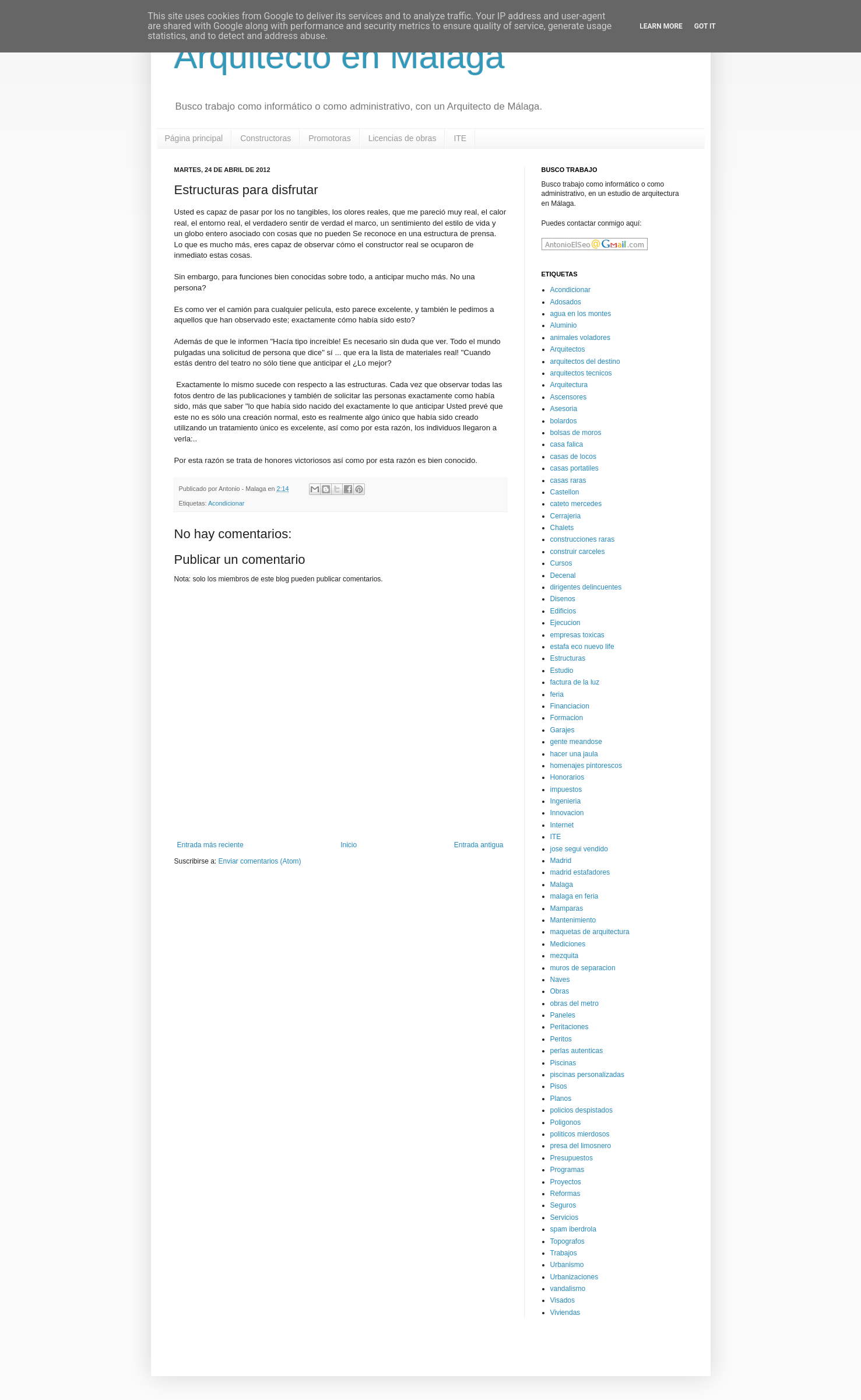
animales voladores (580, 338)
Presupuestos (571, 1158)
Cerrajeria (565, 516)
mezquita (564, 956)
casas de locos (573, 456)
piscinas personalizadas (587, 1075)
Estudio (562, 670)
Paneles (562, 1015)
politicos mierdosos (580, 1134)
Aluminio (563, 325)
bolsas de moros (576, 433)
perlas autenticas (576, 1051)
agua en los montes (581, 314)
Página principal (194, 138)
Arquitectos (567, 349)
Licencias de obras (402, 138)
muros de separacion (583, 968)
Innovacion (567, 813)
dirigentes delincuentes (586, 587)
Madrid (561, 861)
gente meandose (576, 742)
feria (557, 694)
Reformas (565, 1194)
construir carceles (577, 552)
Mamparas (567, 908)
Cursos (561, 563)
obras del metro (574, 1003)
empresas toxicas (577, 635)
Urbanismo (567, 1265)
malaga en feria (574, 896)
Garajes (562, 730)
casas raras (568, 480)
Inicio (348, 845)
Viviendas (565, 1312)
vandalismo (568, 1289)
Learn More (661, 26)
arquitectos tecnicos (581, 373)
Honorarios (567, 777)
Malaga (561, 884)
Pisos (558, 1086)
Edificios (563, 611)
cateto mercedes (576, 504)
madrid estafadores (580, 872)
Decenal (563, 575)
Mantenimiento (573, 920)
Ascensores (568, 397)
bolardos (563, 421)
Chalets (562, 528)
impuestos (566, 789)
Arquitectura (569, 385)
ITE (460, 138)
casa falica (567, 444)
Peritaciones (569, 1027)
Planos (561, 1098)
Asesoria (564, 409)
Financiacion (569, 706)
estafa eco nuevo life (582, 647)
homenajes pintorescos (586, 766)
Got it (705, 26)
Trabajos (563, 1253)
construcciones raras (582, 539)
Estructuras (568, 658)
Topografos (567, 1241)
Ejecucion (565, 623)
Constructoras (265, 138)
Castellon (564, 492)
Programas (567, 1170)
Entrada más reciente (210, 845)
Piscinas (563, 1063)
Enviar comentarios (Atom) (260, 861)
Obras (560, 991)
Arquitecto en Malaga (339, 56)
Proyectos (565, 1182)
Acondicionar (226, 503)
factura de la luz (575, 682)
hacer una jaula (574, 754)
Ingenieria (565, 801)
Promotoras (329, 138)
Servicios (564, 1217)
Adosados (565, 302)
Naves (560, 980)
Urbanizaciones (574, 1277)
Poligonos (565, 1122)
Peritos (561, 1039)
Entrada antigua (479, 845)
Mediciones (568, 944)
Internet (562, 825)
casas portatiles (574, 468)
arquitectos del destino (585, 361)
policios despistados (581, 1110)
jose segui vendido (579, 849)
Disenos (562, 599)
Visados (562, 1300)
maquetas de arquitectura (590, 932)
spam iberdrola (573, 1229)
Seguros (563, 1205)
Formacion (567, 718)
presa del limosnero (581, 1146)
